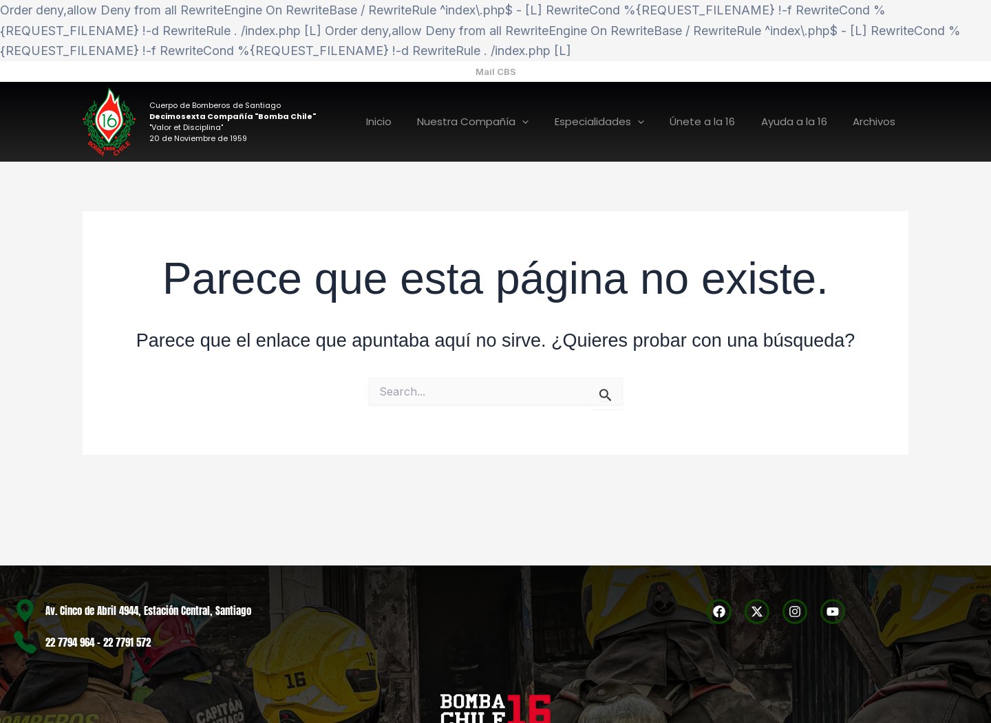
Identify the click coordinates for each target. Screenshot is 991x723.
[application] (545, 122)
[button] (496, 72)
